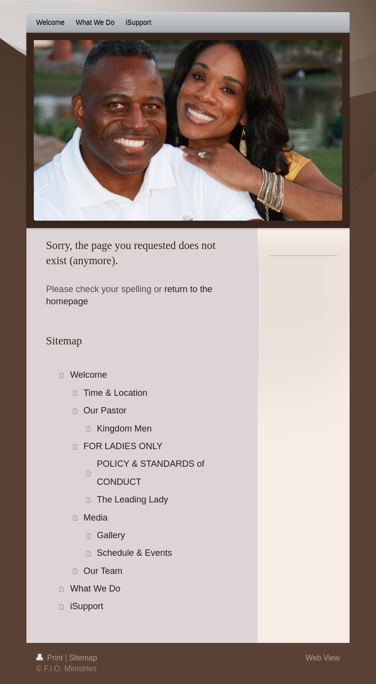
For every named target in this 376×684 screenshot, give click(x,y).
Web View (323, 658)
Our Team (102, 571)
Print (50, 658)
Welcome (88, 375)
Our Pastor (104, 410)
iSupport (86, 606)
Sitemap (83, 658)
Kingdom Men (124, 428)
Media (95, 518)
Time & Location (115, 393)
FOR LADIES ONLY (122, 446)
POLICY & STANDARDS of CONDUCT (151, 472)
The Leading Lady (132, 499)
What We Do (95, 588)
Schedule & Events (134, 553)
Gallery (111, 535)
